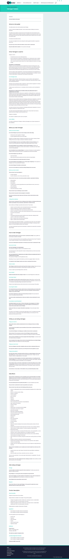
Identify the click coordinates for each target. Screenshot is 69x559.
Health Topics (36, 2)
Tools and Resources (27, 2)
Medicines (19, 2)
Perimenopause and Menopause (47, 2)
